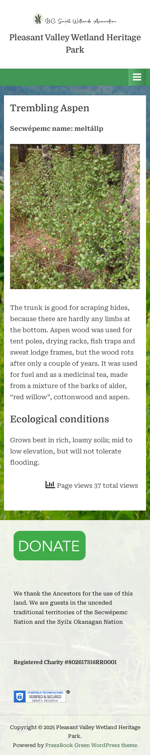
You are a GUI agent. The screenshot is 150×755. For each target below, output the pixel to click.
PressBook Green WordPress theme (91, 745)
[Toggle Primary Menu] (137, 77)
